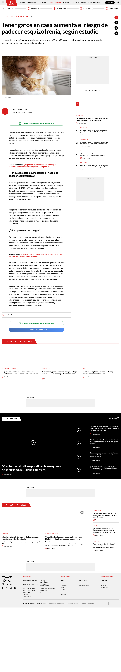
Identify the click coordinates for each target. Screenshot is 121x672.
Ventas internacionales (47, 588)
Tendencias (75, 2)
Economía (66, 2)
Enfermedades (47, 368)
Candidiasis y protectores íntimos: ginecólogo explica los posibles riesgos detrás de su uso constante (59, 374)
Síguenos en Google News (36, 329)
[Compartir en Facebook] (116, 22)
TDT (71, 581)
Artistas (96, 541)
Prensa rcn (26, 592)
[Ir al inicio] (11, 3)
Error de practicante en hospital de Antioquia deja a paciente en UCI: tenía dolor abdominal (103, 468)
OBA (41, 592)
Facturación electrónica (44, 581)
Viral (84, 368)
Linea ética (43, 590)
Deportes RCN (43, 2)
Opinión (83, 2)
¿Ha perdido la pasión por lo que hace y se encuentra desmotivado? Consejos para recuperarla (32, 166)
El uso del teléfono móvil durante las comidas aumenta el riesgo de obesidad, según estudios (36, 255)
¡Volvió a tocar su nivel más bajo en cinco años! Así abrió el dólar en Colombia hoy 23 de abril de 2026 (104, 530)
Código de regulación (29, 588)
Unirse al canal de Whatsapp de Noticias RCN (36, 123)
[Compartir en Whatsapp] (116, 33)
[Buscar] (118, 2)
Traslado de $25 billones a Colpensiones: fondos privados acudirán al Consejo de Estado (104, 441)
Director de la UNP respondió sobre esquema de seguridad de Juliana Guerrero (31, 468)
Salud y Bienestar (55, 2)
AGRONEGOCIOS (83, 585)
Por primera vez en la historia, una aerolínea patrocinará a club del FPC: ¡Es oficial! (93, 131)
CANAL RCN (110, 2)
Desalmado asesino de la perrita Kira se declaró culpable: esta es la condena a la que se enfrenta (104, 455)
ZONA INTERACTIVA (106, 583)
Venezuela (79, 115)
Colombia (22, 2)
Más (113, 418)
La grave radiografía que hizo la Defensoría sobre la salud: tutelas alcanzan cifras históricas (20, 373)
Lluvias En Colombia (51, 534)
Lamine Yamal (97, 510)
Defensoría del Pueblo (9, 368)
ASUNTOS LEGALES (84, 583)
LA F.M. (63, 587)
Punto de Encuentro (94, 2)
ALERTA (63, 590)
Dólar (95, 526)
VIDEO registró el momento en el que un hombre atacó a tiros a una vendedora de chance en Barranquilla (104, 428)
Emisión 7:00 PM (86, 8)
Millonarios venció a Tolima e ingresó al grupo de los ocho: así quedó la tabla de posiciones (94, 142)
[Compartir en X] (116, 28)
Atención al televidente (30, 584)
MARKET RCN (104, 587)
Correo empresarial (29, 590)
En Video (11, 419)
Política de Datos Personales (56, 603)
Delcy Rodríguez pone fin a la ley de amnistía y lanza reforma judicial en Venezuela (92, 119)
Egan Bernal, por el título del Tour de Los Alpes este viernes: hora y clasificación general (94, 166)
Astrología (5, 534)
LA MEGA (63, 594)
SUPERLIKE (103, 585)
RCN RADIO (64, 585)
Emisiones (7, 8)
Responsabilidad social (30, 581)
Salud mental (12, 315)
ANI (81, 151)
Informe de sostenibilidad (44, 585)
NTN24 (62, 581)
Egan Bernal (84, 162)
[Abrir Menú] (3, 2)
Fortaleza (83, 127)
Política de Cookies (73, 603)
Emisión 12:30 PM (59, 8)
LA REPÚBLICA (83, 581)
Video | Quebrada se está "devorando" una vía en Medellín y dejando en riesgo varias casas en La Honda (63, 539)
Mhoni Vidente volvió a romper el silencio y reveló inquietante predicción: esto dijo (20, 538)
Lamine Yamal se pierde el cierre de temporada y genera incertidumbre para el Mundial (105, 515)
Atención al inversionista (27, 595)
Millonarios (84, 139)
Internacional (32, 2)
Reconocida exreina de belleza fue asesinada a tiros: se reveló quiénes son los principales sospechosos (105, 545)
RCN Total (64, 583)
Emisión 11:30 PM (112, 8)
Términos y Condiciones (87, 603)
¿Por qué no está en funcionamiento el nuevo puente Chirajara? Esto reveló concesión (93, 154)
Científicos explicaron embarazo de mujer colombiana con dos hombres (98, 373)
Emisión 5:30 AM (33, 8)
